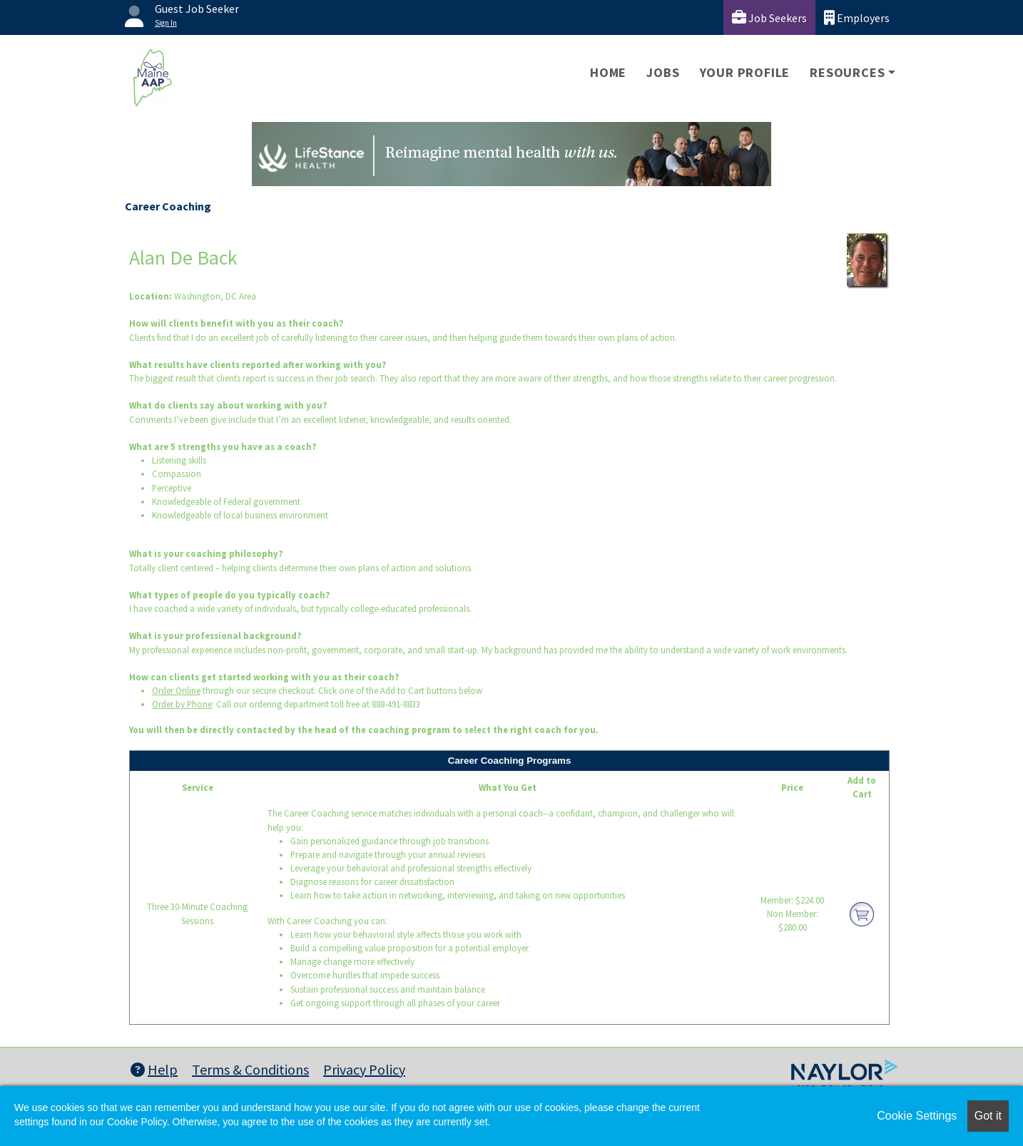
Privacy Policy (364, 1069)
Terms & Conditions (250, 1069)
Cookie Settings (917, 1116)
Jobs (662, 72)
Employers (857, 17)
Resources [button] (847, 72)
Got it (988, 1116)
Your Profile (745, 72)
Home (608, 72)
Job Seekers (769, 17)
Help (154, 1069)
